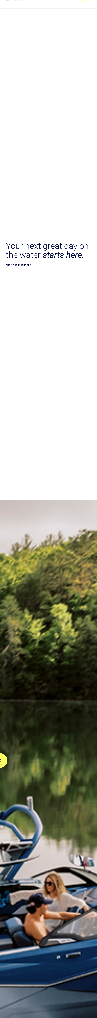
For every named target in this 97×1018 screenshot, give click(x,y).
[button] (7, 4)
